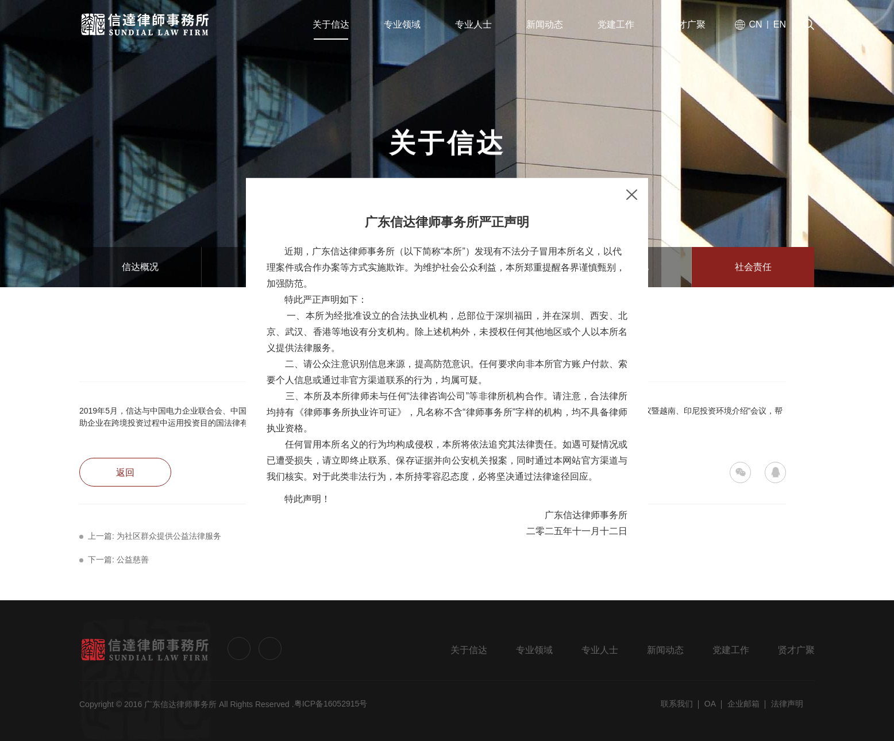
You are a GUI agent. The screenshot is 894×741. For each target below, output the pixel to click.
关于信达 (468, 650)
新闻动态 (665, 650)
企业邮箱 (743, 703)
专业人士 (599, 650)
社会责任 (753, 267)
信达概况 (140, 267)
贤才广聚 (796, 650)
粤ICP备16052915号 (331, 703)
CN (755, 24)
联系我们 (677, 703)
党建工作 (730, 650)
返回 (125, 472)
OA (710, 703)
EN (779, 24)
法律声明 (787, 703)
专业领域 (534, 650)
